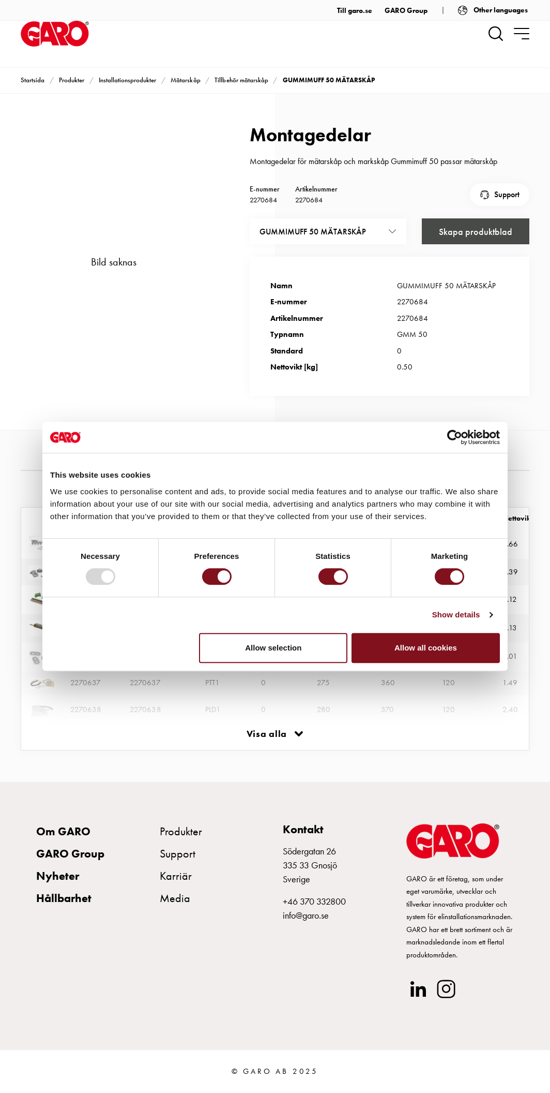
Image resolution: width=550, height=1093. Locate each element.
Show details (456, 614)
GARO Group (406, 10)
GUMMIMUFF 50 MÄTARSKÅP (329, 80)
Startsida (32, 80)
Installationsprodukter (127, 80)
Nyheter (57, 876)
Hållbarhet (63, 898)
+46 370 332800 (314, 901)
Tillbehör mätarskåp (241, 80)
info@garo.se (306, 915)
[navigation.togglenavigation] (521, 34)
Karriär (176, 876)
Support (507, 194)
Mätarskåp (185, 80)
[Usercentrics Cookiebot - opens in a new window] (454, 437)
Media (175, 898)
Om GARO (63, 831)
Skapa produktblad (475, 232)
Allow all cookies (425, 647)
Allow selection (273, 647)
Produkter (71, 80)
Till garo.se (354, 10)
